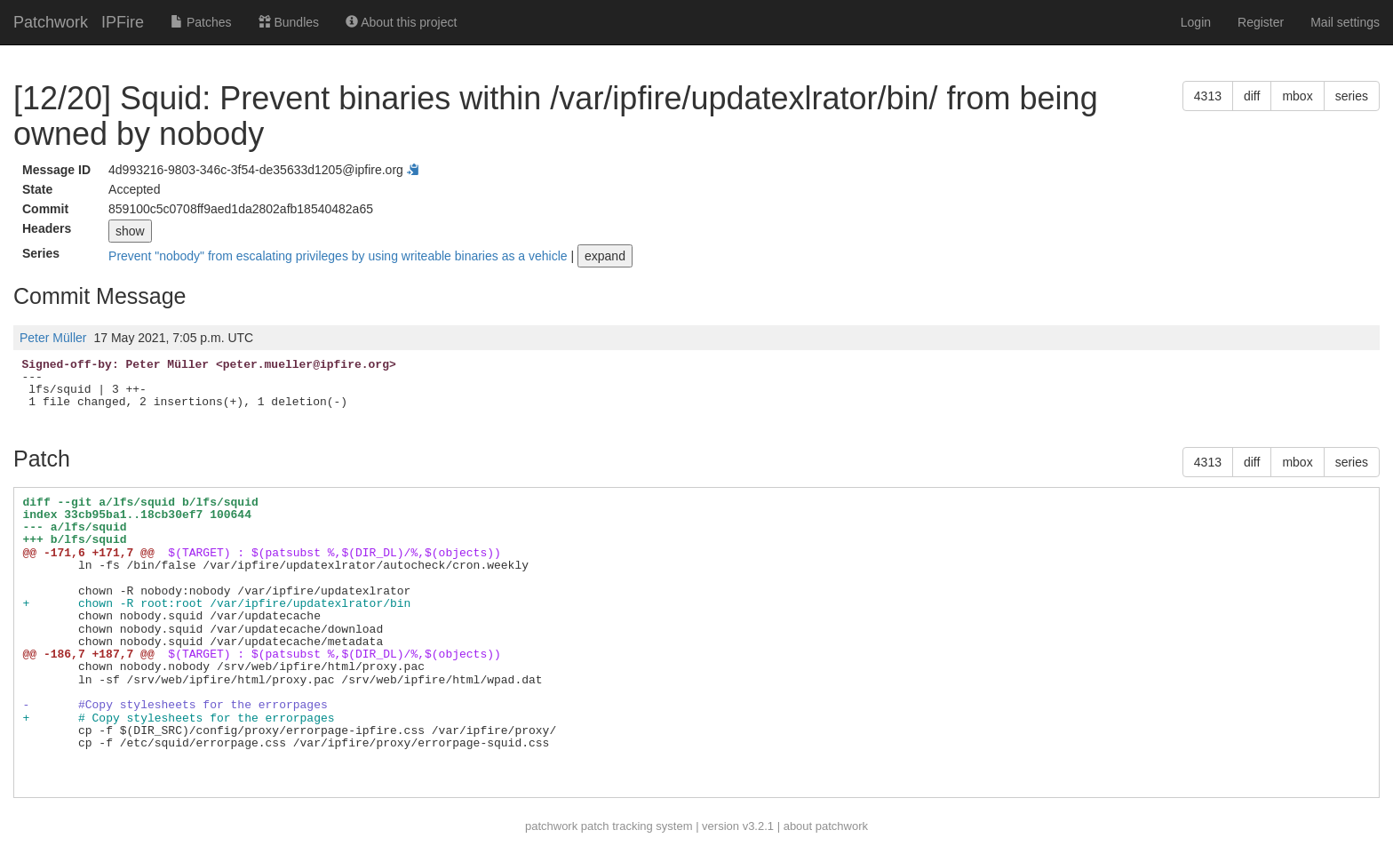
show (130, 231)
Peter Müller (53, 338)
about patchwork (826, 826)
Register (1261, 22)
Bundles (289, 22)
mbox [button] (1297, 96)
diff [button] (1252, 96)
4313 (1208, 96)
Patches (201, 22)
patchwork (551, 826)
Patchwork (50, 22)
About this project (401, 22)
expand (605, 256)
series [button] (1351, 96)
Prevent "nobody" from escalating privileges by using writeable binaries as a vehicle (339, 256)
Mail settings (1345, 22)
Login (1196, 22)
